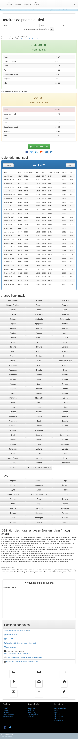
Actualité (13, 675)
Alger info (31, 716)
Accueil (5, 708)
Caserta (39, 435)
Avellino (39, 454)
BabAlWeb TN (58, 718)
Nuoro (38, 384)
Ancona (39, 463)
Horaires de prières (11, 635)
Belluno (39, 449)
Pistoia (39, 370)
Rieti (39, 361)
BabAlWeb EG (58, 716)
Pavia (39, 379)
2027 (29, 630)
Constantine (12, 653)
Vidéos (39, 685)
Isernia (39, 412)
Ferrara (39, 426)
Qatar (39, 499)
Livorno (39, 403)
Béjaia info (31, 708)
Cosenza (39, 314)
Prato (39, 365)
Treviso (39, 338)
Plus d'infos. (66, 10)
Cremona (39, 430)
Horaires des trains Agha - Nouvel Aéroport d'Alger (22, 661)
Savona (39, 352)
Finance (13, 695)
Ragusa (39, 305)
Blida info (31, 710)
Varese (39, 333)
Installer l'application (39, 147)
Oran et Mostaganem (24, 653)
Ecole (55, 712)
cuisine (64, 695)
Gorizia (39, 416)
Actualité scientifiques (60, 708)
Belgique (39, 508)
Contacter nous (8, 716)
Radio (14, 685)
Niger (39, 504)
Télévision (64, 675)
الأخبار (39, 675)
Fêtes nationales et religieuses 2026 (15, 630)
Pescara (39, 375)
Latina (38, 407)
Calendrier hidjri (10, 647)
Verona (39, 328)
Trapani (39, 301)
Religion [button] (27, 3)
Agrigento (39, 324)
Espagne (39, 513)
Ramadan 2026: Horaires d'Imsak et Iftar (18, 643)
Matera (39, 393)
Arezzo (39, 458)
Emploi (56, 710)
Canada (39, 522)
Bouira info (31, 712)
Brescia (39, 440)
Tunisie (39, 481)
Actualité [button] (9, 3)
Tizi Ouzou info (33, 714)
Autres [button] (36, 3)
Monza (39, 389)
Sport (64, 685)
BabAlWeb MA (58, 714)
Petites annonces (8, 714)
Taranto (39, 347)
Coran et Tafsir (9, 639)
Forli (39, 421)
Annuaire (6, 712)
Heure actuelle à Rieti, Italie (30, 39)
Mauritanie (39, 485)
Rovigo (39, 356)
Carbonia (39, 319)
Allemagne (39, 518)
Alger (5, 653)
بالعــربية (72, 4)
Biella (39, 444)
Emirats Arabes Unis (39, 495)
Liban (39, 490)
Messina (39, 310)
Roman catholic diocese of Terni (40, 467)
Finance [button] (18, 3)
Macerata (39, 398)
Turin (39, 342)
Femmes (39, 695)
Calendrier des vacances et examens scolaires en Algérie (24, 657)
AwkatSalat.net (58, 720)
